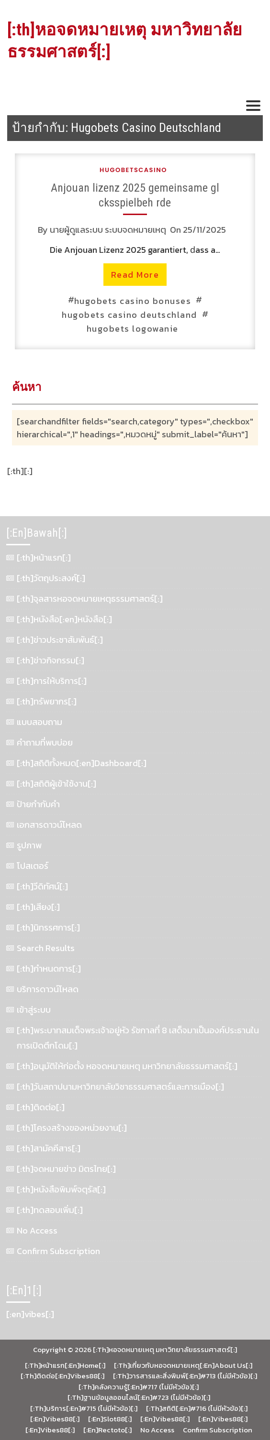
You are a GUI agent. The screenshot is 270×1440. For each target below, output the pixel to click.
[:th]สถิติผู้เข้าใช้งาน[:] (56, 783)
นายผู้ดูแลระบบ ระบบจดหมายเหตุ (108, 229)
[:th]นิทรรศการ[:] (48, 927)
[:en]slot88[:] (110, 1419)
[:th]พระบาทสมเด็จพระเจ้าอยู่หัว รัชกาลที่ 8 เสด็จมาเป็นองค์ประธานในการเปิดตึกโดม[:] (138, 1038)
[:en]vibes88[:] (54, 1419)
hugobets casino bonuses (132, 300)
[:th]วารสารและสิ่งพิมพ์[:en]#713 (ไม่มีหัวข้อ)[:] (185, 1376)
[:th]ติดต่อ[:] (41, 1107)
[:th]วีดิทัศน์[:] (42, 886)
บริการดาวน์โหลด (48, 989)
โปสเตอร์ (32, 865)
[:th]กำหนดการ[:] (49, 968)
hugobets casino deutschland (129, 314)
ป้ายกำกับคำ (38, 804)
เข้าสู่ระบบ (34, 1009)
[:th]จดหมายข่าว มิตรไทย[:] (66, 1168)
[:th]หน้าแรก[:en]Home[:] (65, 1365)
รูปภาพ (29, 845)
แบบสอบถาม (39, 721)
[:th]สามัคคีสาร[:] (48, 1148)
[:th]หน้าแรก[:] (44, 557)
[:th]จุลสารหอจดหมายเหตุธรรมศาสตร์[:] (90, 598)
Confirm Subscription (58, 1251)
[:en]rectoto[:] (107, 1430)
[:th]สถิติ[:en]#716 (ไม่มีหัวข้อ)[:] (197, 1408)
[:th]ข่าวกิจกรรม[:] (50, 660)
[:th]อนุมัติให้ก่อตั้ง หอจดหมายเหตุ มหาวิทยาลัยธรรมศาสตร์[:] (127, 1066)
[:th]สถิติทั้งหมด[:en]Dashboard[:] (81, 763)
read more (135, 274)
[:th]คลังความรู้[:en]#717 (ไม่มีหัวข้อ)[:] (139, 1387)
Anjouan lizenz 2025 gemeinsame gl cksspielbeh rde (135, 195)
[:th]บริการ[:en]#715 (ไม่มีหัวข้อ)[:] (83, 1408)
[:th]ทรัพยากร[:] (47, 701)
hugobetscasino (133, 169)
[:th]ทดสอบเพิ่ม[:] (50, 1209)
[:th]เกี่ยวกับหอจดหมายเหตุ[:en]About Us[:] (183, 1365)
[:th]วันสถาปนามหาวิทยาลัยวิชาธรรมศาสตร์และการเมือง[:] (120, 1086)
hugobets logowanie (133, 328)
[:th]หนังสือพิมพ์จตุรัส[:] (61, 1189)
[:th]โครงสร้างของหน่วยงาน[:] (72, 1127)
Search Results (46, 948)
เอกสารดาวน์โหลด (49, 824)
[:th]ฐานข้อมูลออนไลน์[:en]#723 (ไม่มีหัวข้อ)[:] (139, 1397)
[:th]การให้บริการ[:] (52, 680)
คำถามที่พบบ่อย (45, 742)
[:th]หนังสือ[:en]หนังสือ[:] (64, 619)
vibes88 (84, 1376)
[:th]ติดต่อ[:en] (45, 1376)
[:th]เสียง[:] (38, 906)
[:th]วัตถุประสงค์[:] (51, 578)
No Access (37, 1230)
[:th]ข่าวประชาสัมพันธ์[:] (60, 639)
